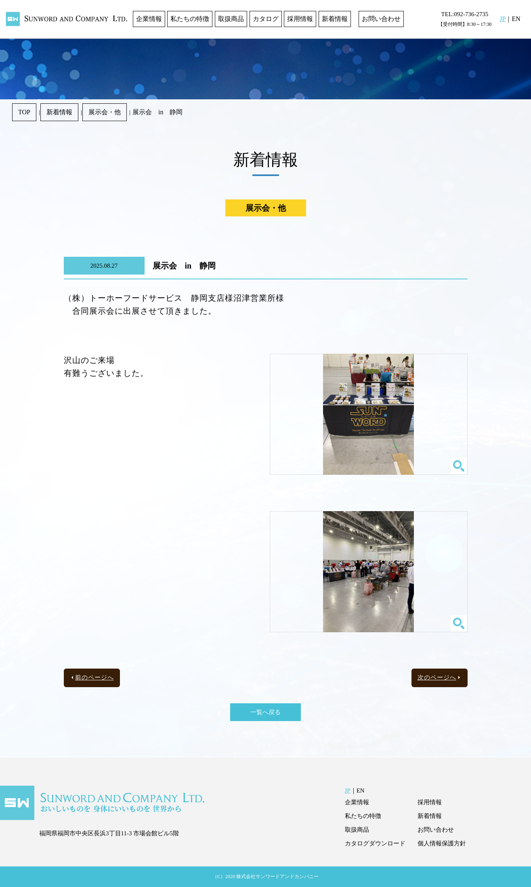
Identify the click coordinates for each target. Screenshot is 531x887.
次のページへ (437, 677)
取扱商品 (231, 18)
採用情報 (300, 18)
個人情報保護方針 (442, 843)
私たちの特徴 (189, 18)
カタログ (266, 18)
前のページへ (94, 677)
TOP (24, 112)
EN (516, 18)
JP (503, 18)
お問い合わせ (381, 18)
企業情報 (149, 18)
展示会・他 (104, 112)
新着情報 (335, 18)
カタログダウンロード (375, 843)
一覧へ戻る (265, 712)
